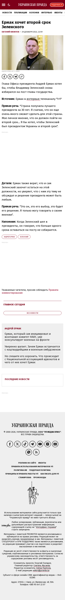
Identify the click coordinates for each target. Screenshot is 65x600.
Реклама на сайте (27, 463)
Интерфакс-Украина (46, 527)
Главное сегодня (14, 304)
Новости (7, 12)
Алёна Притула (43, 568)
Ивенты (58, 12)
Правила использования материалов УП (32, 466)
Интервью (46, 12)
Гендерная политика (39, 470)
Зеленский (24, 237)
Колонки (34, 12)
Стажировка (24, 477)
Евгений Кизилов (11, 32)
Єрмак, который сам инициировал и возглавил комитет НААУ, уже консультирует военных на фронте (28, 336)
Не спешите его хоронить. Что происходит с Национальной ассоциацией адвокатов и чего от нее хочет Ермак (32, 359)
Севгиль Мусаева (42, 565)
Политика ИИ (20, 470)
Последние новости (17, 379)
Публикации (20, 12)
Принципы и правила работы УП (21, 474)
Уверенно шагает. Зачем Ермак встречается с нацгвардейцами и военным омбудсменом (32, 348)
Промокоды (39, 477)
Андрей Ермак (9, 237)
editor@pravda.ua (41, 570)
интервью (33, 99)
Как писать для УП (49, 474)
